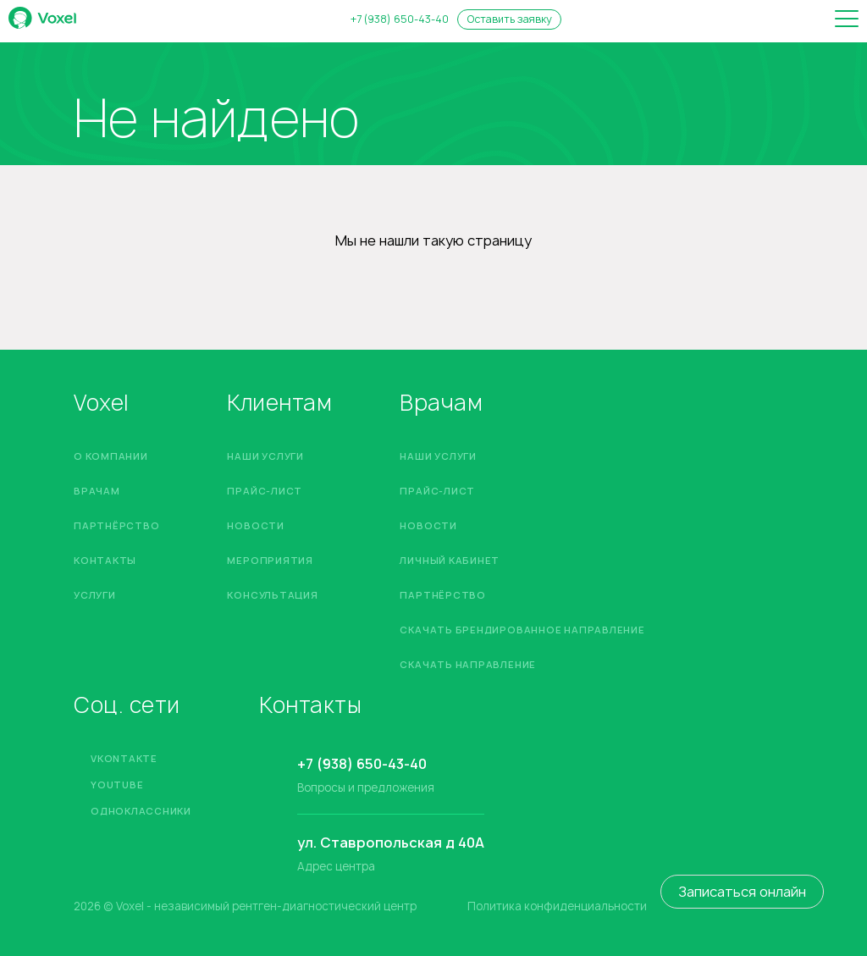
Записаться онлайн (742, 891)
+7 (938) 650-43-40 (400, 19)
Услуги (95, 595)
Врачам (97, 490)
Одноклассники (141, 810)
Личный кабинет (450, 560)
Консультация (272, 595)
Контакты (105, 560)
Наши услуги (265, 456)
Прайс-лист (264, 490)
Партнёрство (116, 525)
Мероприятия (269, 560)
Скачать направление (468, 664)
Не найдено (216, 118)
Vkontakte (124, 758)
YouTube (117, 784)
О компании (111, 456)
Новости (255, 525)
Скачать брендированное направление (522, 629)
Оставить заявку (509, 19)
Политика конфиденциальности (557, 906)
